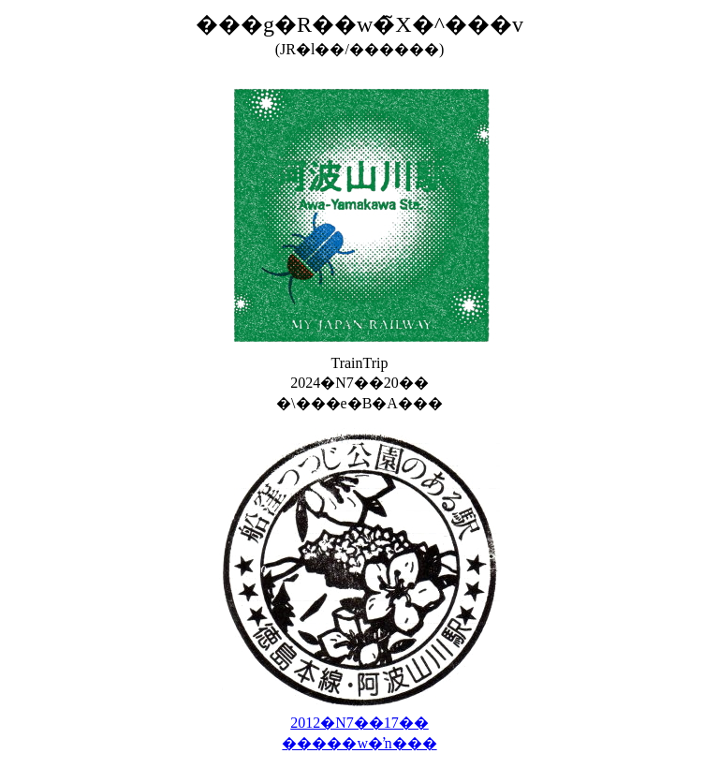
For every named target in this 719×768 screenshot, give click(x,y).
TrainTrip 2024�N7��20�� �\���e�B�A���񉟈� (359, 376)
